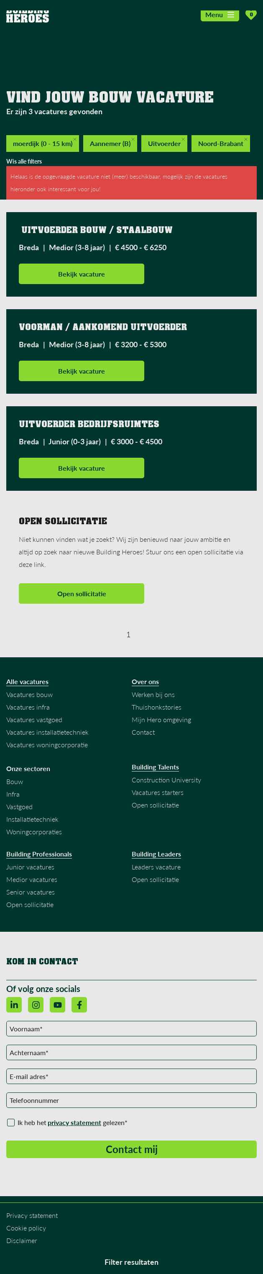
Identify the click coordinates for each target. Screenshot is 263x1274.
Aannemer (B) (112, 142)
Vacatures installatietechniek (47, 732)
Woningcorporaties (34, 832)
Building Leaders (156, 854)
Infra (13, 794)
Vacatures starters (158, 792)
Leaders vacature (156, 867)
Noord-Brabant (223, 142)
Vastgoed (19, 806)
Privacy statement (32, 1215)
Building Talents (155, 767)
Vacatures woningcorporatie (47, 745)
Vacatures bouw (29, 694)
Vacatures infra (28, 707)
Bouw (14, 781)
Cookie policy (26, 1228)
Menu (220, 14)
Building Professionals (39, 854)
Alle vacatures (27, 681)
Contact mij (132, 1149)
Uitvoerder (166, 142)
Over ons (145, 681)
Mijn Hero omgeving (161, 719)
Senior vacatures (30, 892)
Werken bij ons (153, 694)
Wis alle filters (24, 161)
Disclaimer (21, 1240)
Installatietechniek (32, 819)
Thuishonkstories (156, 707)
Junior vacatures (30, 867)
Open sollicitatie (81, 593)
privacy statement (74, 1122)
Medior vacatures (31, 879)
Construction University (166, 780)
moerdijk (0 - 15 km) (45, 142)
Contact (143, 732)
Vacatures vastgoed (34, 719)
